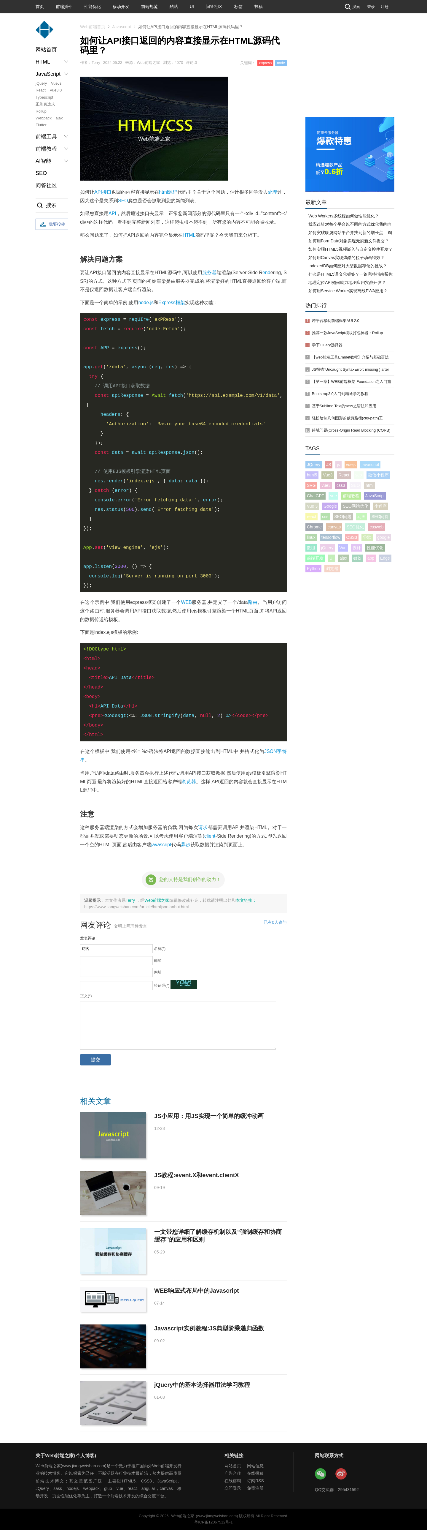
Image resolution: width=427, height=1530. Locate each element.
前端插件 (64, 6)
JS (328, 464)
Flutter (41, 125)
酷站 (174, 6)
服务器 (209, 272)
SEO (41, 173)
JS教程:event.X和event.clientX (196, 1175)
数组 (311, 547)
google (383, 537)
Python (313, 568)
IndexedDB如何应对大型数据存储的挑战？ (347, 265)
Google (330, 506)
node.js (146, 302)
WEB (186, 602)
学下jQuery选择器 (327, 345)
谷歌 (367, 537)
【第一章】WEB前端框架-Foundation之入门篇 (351, 381)
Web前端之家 (157, 900)
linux (311, 537)
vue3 (326, 485)
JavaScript (375, 495)
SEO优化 (355, 527)
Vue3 (327, 475)
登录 (371, 6)
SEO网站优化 (355, 506)
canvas (334, 527)
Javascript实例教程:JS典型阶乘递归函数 (209, 1328)
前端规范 (149, 6)
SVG (311, 485)
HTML (189, 235)
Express (167, 302)
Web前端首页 (92, 26)
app (370, 558)
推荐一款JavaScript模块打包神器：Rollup (347, 333)
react (311, 516)
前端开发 (315, 558)
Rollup (41, 111)
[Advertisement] (349, 73)
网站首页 (46, 50)
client (209, 836)
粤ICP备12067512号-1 (213, 1522)
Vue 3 (312, 506)
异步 (185, 844)
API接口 (102, 192)
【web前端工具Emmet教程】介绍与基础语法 (350, 357)
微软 (357, 558)
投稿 (258, 6)
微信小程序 (378, 475)
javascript (161, 844)
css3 (341, 485)
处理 (272, 192)
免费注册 (255, 1488)
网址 (158, 972)
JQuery (313, 464)
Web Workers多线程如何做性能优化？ (343, 216)
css (325, 516)
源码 (172, 192)
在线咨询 (232, 1480)
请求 (203, 827)
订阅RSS (255, 1480)
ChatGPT (315, 495)
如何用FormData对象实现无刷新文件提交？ (348, 241)
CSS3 (351, 537)
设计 (357, 547)
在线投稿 (255, 1473)
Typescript (44, 97)
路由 (253, 602)
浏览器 (189, 781)
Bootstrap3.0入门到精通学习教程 (340, 393)
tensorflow (330, 537)
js (338, 464)
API (112, 213)
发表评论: (88, 938)
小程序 (380, 506)
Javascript (121, 26)
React (41, 90)
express (265, 63)
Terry (131, 900)
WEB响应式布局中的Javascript (196, 1290)
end (266, 272)
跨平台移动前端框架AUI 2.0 (335, 320)
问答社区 (214, 6)
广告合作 (232, 1473)
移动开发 (121, 6)
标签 (238, 6)
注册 (384, 6)
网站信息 (255, 1465)
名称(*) (160, 948)
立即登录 (232, 1488)
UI (192, 6)
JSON (270, 751)
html (163, 192)
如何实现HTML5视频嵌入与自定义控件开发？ (350, 249)
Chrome (314, 527)
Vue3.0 (56, 90)
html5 (312, 475)
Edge (385, 558)
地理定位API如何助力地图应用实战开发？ (347, 282)
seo (358, 475)
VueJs (56, 83)
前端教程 (351, 495)
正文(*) (86, 996)
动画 (361, 516)
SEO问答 (380, 516)
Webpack (44, 118)
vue (333, 495)
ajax (59, 118)
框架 (180, 302)
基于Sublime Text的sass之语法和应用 (344, 406)
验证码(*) (162, 985)
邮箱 (158, 960)
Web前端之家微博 (341, 1474)
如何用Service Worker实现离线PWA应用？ (348, 290)
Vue (342, 547)
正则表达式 (45, 104)
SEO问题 (342, 516)
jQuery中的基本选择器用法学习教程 (202, 1384)
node (281, 63)
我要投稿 (52, 224)
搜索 (351, 6)
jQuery (41, 83)
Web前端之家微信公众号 (321, 1474)
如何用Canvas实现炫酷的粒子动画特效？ (346, 257)
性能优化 (92, 6)
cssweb (377, 527)
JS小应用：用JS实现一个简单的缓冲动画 (209, 1116)
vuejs (351, 464)
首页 (40, 6)
